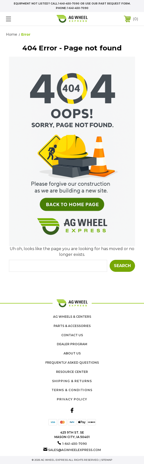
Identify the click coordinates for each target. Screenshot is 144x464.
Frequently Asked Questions (72, 362)
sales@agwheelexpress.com (74, 450)
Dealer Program (72, 344)
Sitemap (106, 460)
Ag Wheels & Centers (72, 316)
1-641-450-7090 (77, 8)
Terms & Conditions (72, 390)
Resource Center (72, 372)
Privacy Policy (72, 399)
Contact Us (72, 335)
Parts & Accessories (72, 326)
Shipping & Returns (72, 381)
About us (72, 353)
